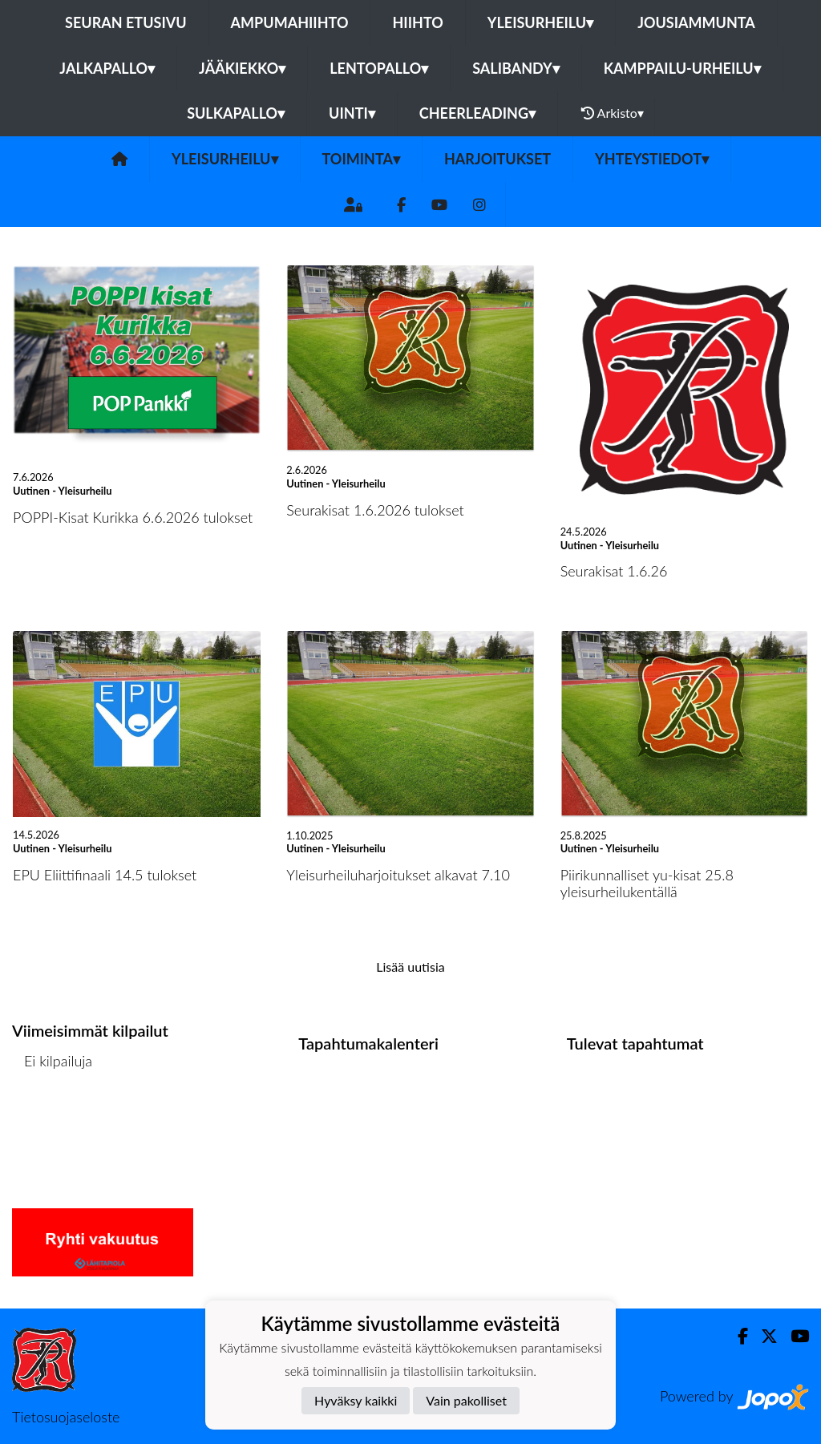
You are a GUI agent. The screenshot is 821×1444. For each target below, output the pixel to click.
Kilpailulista (54, 1122)
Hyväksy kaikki (355, 1400)
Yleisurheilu (540, 22)
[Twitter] (763, 1336)
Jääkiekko (242, 68)
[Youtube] (439, 205)
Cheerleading (477, 113)
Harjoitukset (497, 159)
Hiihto (417, 22)
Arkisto (612, 113)
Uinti (352, 113)
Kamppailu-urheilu (682, 68)
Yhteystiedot (652, 159)
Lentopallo (379, 68)
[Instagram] (479, 205)
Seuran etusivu (126, 22)
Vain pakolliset (466, 1400)
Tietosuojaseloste (65, 1417)
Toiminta (361, 159)
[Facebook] (401, 205)
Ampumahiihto (290, 22)
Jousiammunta (696, 22)
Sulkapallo (236, 113)
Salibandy (515, 68)
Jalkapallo (107, 68)
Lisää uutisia (410, 966)
